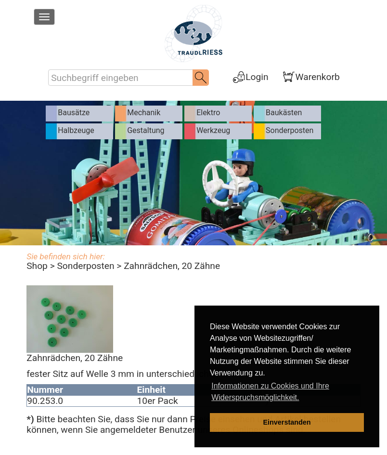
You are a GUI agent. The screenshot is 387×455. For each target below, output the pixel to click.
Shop (37, 265)
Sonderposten (85, 265)
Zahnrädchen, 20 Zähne (172, 265)
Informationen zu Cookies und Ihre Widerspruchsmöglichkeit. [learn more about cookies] (270, 391)
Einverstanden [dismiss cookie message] (286, 422)
